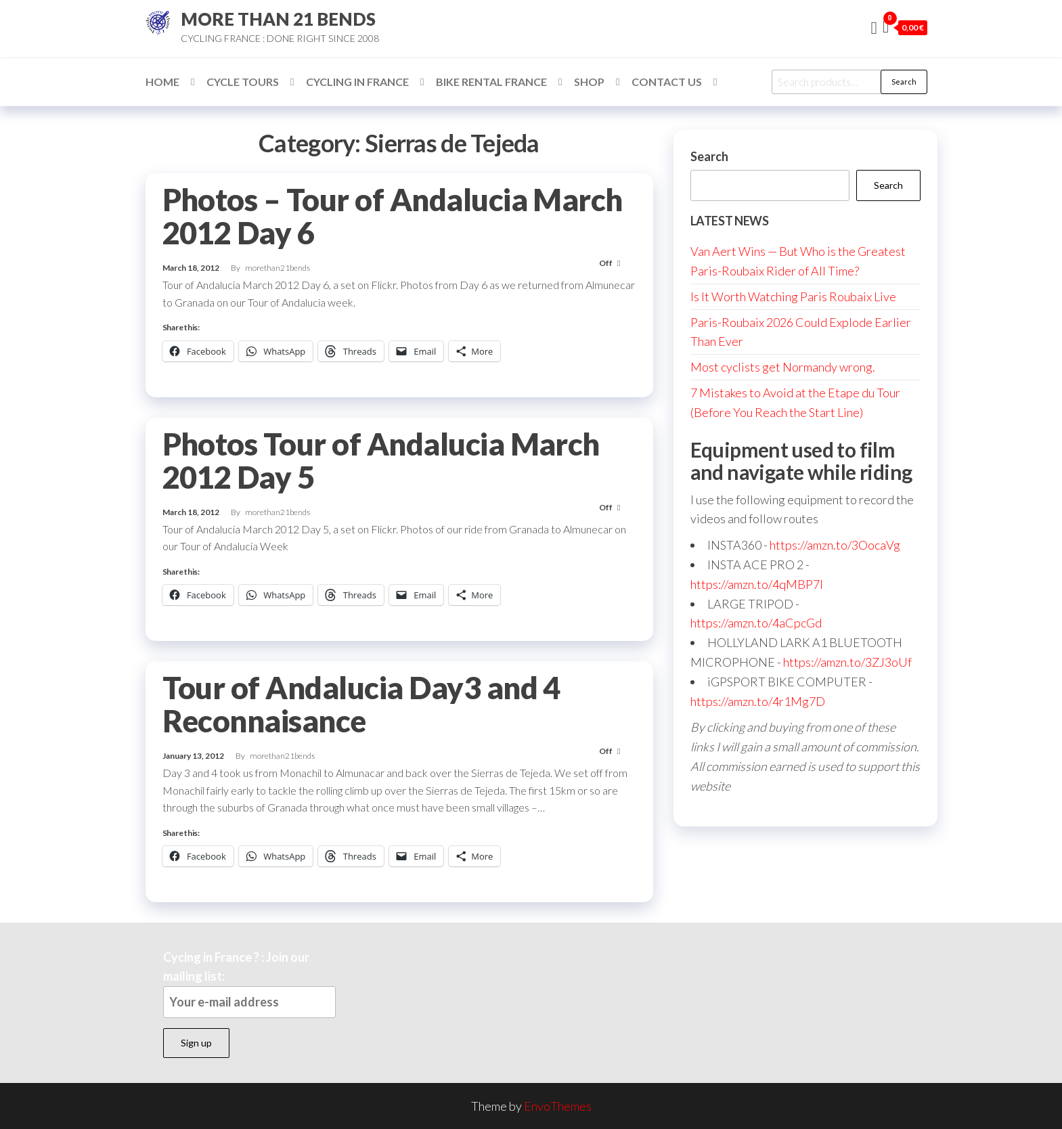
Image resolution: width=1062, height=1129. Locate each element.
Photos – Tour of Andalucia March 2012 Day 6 (392, 216)
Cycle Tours (242, 81)
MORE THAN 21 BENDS (278, 19)
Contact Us (667, 81)
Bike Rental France (491, 81)
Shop (589, 81)
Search (903, 81)
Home (162, 81)
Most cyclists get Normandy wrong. (782, 366)
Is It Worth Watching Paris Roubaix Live (793, 296)
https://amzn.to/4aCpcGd (756, 622)
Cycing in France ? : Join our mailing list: (249, 984)
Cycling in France (357, 81)
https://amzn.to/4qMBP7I (756, 584)
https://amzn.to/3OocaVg (835, 544)
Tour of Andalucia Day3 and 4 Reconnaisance (361, 704)
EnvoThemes (558, 1106)
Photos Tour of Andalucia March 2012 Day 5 (381, 460)
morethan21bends (277, 268)
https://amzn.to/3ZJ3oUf (847, 662)
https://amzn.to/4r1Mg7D (757, 701)
